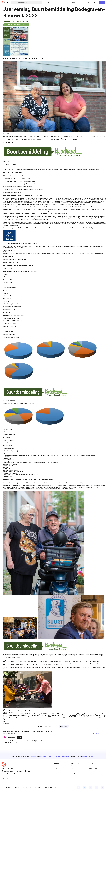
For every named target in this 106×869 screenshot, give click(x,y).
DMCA (31, 787)
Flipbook (73, 770)
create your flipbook (87, 756)
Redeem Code (91, 770)
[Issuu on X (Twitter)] (90, 787)
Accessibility (40, 787)
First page (6, 723)
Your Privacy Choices (50, 787)
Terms (3, 787)
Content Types (74, 765)
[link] (48, 2)
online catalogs (53, 756)
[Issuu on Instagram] (96, 787)
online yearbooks (44, 756)
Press (55, 773)
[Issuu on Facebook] (78, 787)
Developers (91, 765)
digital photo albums (63, 756)
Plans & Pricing (57, 770)
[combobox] (28, 2)
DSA (35, 787)
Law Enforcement (15, 787)
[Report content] (97, 733)
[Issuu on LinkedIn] (84, 787)
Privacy (8, 787)
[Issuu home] (5, 2)
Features (73, 768)
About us (56, 765)
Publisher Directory (92, 768)
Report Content (24, 787)
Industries (73, 773)
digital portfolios (33, 756)
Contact (55, 778)
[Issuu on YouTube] (102, 787)
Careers (56, 768)
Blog (55, 775)
